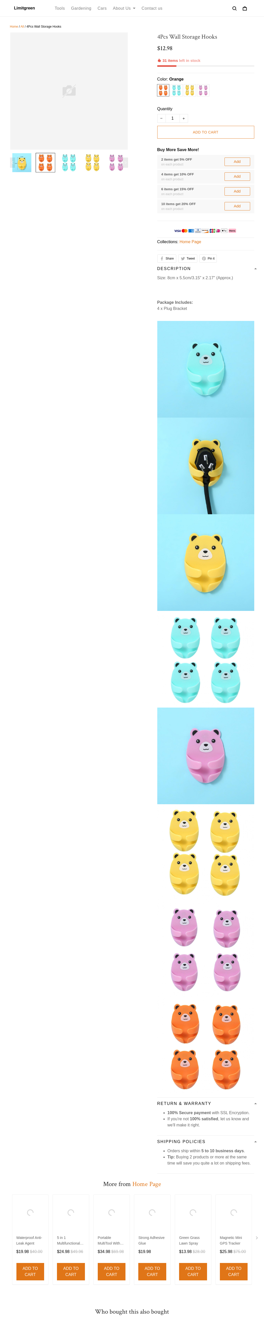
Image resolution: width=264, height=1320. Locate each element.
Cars (102, 8)
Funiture (80, 1242)
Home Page (190, 224)
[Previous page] (12, 163)
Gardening (81, 8)
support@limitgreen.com (32, 1247)
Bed (76, 1260)
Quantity (165, 91)
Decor (78, 1251)
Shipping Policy (122, 1206)
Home (14, 26)
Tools (60, 8)
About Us (124, 8)
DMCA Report (168, 1297)
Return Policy (148, 1251)
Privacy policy (58, 1206)
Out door (81, 1277)
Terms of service (25, 1206)
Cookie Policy (226, 1206)
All (22, 26)
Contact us (152, 8)
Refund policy (89, 1206)
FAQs (141, 1260)
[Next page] (125, 163)
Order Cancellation (190, 1206)
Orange (176, 61)
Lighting (80, 1268)
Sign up (240, 1268)
